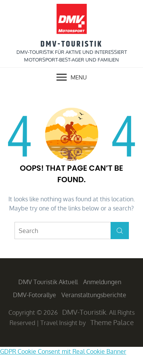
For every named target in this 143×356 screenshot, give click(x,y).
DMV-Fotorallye (34, 295)
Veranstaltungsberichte (93, 295)
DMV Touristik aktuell (48, 282)
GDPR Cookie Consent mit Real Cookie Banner (63, 351)
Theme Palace (112, 322)
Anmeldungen (102, 282)
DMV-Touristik (71, 44)
